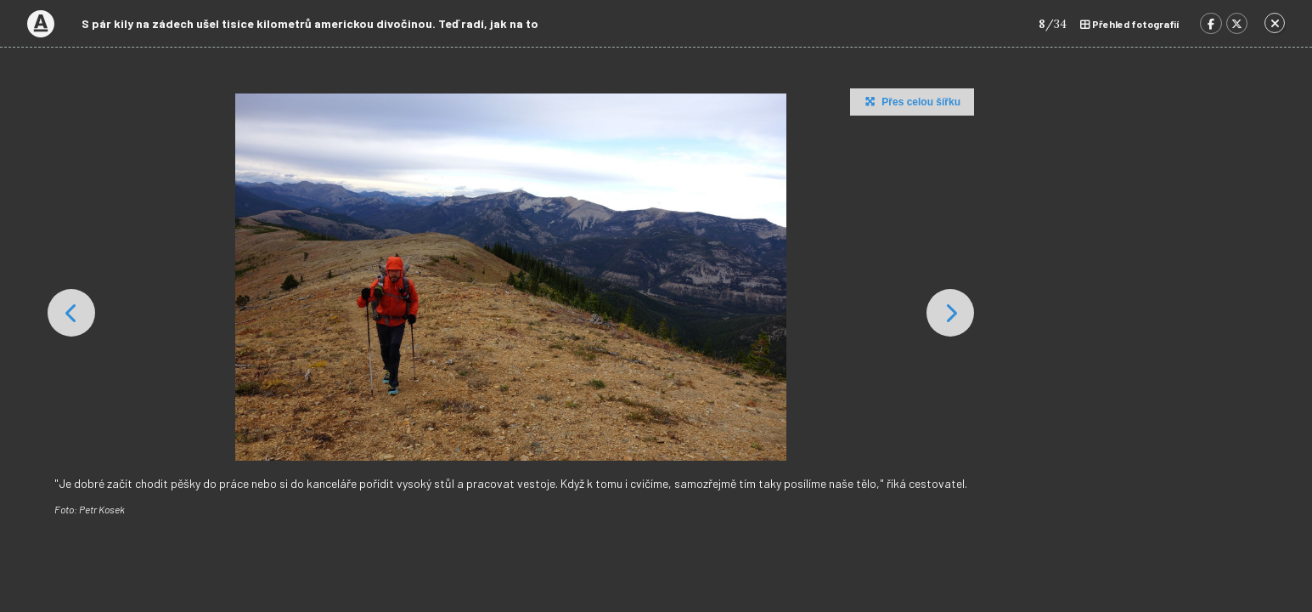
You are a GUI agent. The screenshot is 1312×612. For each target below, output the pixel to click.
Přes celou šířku (910, 101)
